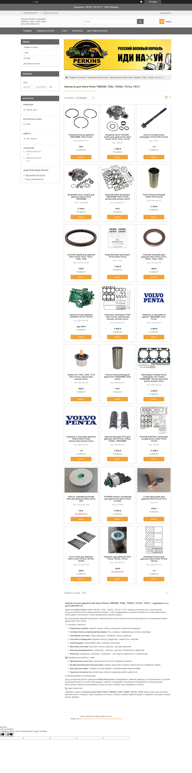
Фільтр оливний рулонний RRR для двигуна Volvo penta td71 (81, 499)
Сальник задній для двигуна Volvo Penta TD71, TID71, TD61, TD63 (81, 257)
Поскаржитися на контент (91, 719)
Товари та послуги (77, 77)
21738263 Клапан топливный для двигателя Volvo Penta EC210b (117, 499)
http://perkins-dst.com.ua (35, 175)
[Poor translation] (9, 734)
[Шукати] (140, 21)
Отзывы (26, 58)
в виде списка (170, 98)
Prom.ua (108, 716)
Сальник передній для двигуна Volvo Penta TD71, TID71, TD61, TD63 (154, 257)
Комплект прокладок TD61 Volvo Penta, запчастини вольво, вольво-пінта (117, 317)
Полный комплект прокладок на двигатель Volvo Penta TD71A (154, 439)
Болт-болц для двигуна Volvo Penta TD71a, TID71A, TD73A (81, 559)
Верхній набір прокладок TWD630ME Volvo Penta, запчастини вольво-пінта (117, 197)
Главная (27, 31)
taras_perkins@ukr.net (34, 179)
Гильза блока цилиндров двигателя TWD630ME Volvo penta (117, 377)
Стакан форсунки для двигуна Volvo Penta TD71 (154, 498)
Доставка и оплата (97, 31)
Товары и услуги (45, 31)
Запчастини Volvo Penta (97, 77)
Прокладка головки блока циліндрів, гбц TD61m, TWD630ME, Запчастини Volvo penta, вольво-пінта (153, 378)
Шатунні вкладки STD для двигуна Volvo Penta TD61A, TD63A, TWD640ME (117, 439)
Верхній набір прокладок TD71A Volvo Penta (117, 256)
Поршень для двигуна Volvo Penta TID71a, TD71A (117, 558)
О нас (64, 31)
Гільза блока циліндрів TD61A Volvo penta (154, 196)
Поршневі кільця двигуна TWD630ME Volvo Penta (81, 136)
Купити (81, 157)
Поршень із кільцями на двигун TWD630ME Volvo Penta (154, 317)
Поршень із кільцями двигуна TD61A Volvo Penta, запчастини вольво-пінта (81, 439)
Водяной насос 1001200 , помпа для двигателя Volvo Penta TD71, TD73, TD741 (117, 137)
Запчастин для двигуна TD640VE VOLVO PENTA (81, 316)
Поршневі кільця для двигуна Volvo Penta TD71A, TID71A (153, 559)
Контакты (77, 31)
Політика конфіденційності (112, 719)
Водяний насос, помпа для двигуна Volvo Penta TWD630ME (81, 197)
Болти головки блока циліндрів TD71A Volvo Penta (154, 136)
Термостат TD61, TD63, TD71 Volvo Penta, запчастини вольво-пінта (81, 377)
